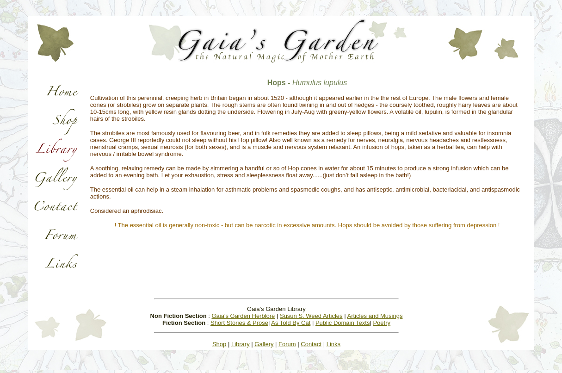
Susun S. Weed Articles (311, 315)
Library (240, 344)
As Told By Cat (290, 322)
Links (333, 344)
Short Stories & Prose (239, 322)
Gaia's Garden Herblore (243, 315)
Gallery (263, 344)
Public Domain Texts (342, 322)
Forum (287, 344)
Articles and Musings (374, 315)
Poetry (381, 322)
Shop (219, 344)
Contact (311, 344)
